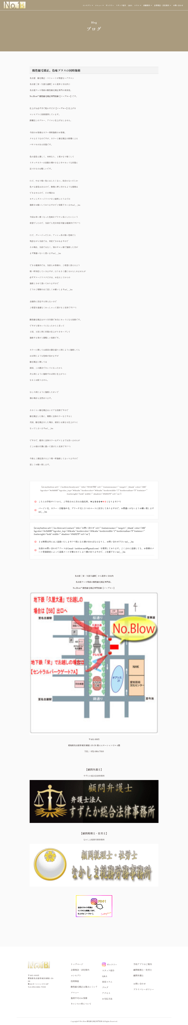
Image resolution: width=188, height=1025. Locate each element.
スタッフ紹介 (121, 5)
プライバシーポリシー (143, 989)
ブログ (105, 987)
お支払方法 (107, 998)
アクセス (106, 993)
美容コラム (107, 981)
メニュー (75, 992)
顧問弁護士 (138, 975)
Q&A (130, 5)
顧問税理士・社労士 (142, 969)
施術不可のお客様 (79, 998)
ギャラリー (110, 5)
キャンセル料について (81, 1003)
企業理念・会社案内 (80, 969)
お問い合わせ (178, 5)
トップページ (77, 964)
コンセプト (76, 975)
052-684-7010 (39, 987)
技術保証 (75, 981)
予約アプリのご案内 (142, 964)
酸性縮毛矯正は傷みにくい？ (84, 986)
